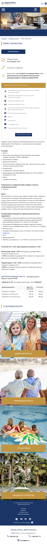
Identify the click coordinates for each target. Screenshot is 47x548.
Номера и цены (14, 38)
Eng (42, 3)
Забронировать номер (23, 134)
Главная (4, 38)
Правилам (6, 233)
